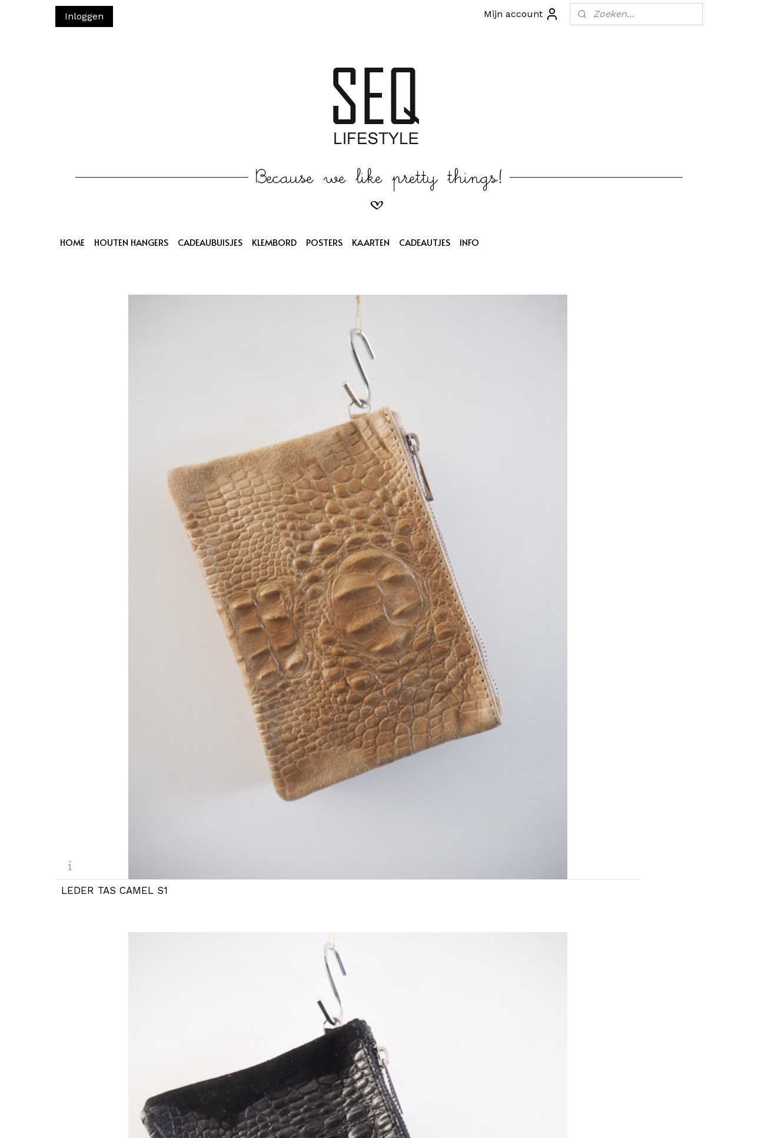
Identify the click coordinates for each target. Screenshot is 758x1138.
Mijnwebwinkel (529, 1116)
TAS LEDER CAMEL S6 (280, 665)
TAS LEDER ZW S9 (106, 871)
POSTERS (324, 242)
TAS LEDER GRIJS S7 (442, 665)
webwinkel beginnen (423, 1116)
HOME (72, 242)
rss (378, 1116)
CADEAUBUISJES (210, 242)
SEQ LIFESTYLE (357, 952)
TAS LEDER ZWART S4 (611, 459)
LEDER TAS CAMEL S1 (114, 459)
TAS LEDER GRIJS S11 (444, 871)
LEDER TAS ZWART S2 (280, 459)
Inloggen (84, 16)
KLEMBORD (274, 242)
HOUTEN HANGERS (131, 242)
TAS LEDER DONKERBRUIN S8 (621, 670)
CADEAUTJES (424, 242)
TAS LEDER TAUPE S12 (610, 871)
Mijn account (521, 14)
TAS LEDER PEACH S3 (444, 459)
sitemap (353, 1116)
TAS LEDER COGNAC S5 (119, 665)
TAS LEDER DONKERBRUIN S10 (291, 876)
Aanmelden (226, 1014)
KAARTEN (371, 242)
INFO (469, 242)
